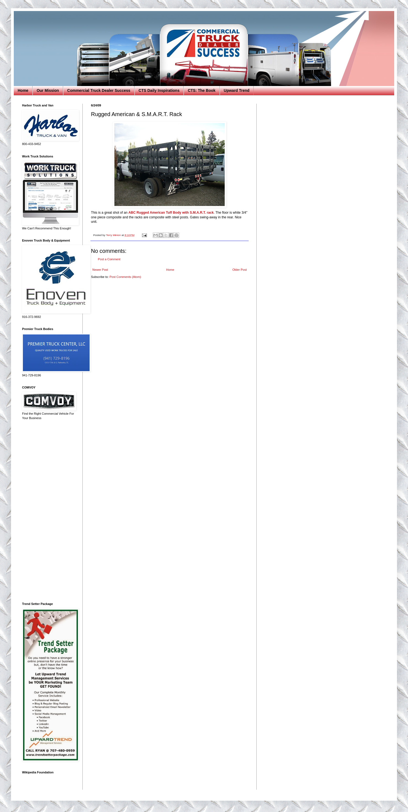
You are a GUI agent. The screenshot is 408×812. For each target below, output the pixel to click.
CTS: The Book (201, 90)
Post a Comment (109, 259)
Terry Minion (114, 235)
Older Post (239, 269)
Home (23, 90)
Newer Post (100, 269)
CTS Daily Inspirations (159, 90)
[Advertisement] (48, 511)
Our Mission (48, 90)
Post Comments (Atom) (125, 276)
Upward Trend (236, 90)
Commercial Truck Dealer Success (98, 90)
